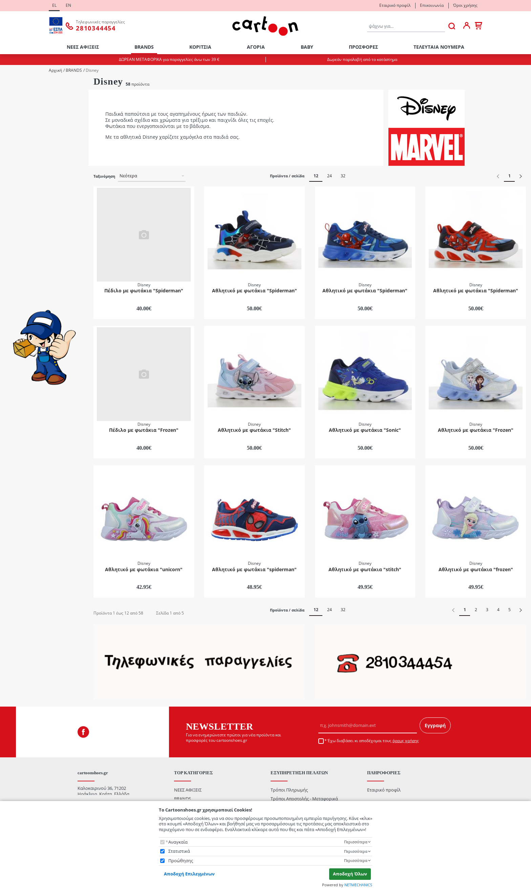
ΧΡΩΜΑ (12, 284)
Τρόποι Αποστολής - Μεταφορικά (304, 799)
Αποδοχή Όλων (350, 874)
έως (37, 425)
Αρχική (55, 70)
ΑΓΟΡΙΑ (256, 47)
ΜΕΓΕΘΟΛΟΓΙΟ (19, 120)
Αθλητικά (23, 250)
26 (16, 167)
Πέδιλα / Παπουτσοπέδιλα (40, 268)
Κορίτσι (21, 104)
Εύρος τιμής (18, 383)
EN (68, 5)
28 (16, 185)
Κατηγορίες (15, 221)
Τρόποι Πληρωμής (289, 790)
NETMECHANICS (358, 884)
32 (343, 176)
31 (16, 212)
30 (16, 203)
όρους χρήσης (405, 740)
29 (16, 194)
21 (16, 131)
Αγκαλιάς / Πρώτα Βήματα (40, 241)
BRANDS (144, 47)
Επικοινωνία (432, 5)
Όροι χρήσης (465, 5)
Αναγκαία (178, 842)
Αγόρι (20, 95)
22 (16, 139)
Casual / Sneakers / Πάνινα (40, 232)
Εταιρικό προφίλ (394, 5)
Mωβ (19, 304)
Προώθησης (180, 861)
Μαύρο (21, 349)
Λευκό (20, 340)
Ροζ (17, 358)
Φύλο (10, 84)
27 (16, 176)
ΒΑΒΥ (307, 47)
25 (16, 158)
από (13, 425)
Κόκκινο (22, 331)
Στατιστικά (179, 851)
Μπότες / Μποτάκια (34, 259)
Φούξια (21, 367)
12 (316, 176)
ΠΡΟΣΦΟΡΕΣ (363, 47)
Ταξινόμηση (104, 176)
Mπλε (19, 295)
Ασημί (20, 313)
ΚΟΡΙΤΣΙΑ (200, 47)
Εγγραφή (435, 725)
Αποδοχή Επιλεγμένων (189, 874)
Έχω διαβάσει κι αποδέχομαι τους (373, 740)
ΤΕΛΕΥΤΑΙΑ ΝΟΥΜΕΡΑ (438, 47)
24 (16, 149)
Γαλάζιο (22, 322)
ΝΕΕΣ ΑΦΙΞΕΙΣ (83, 47)
